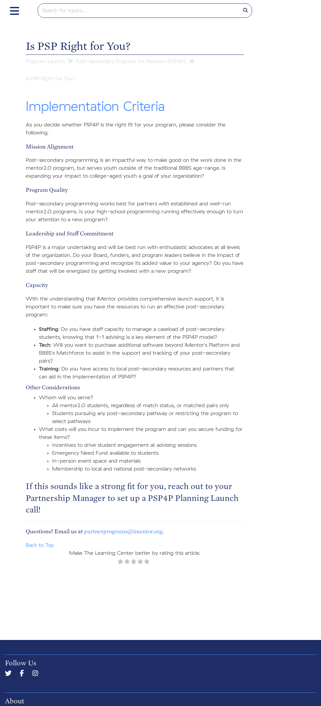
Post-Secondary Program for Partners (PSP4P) (131, 61)
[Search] (245, 10)
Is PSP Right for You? (78, 46)
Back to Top (40, 545)
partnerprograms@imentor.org (123, 531)
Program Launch (45, 61)
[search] (139, 11)
